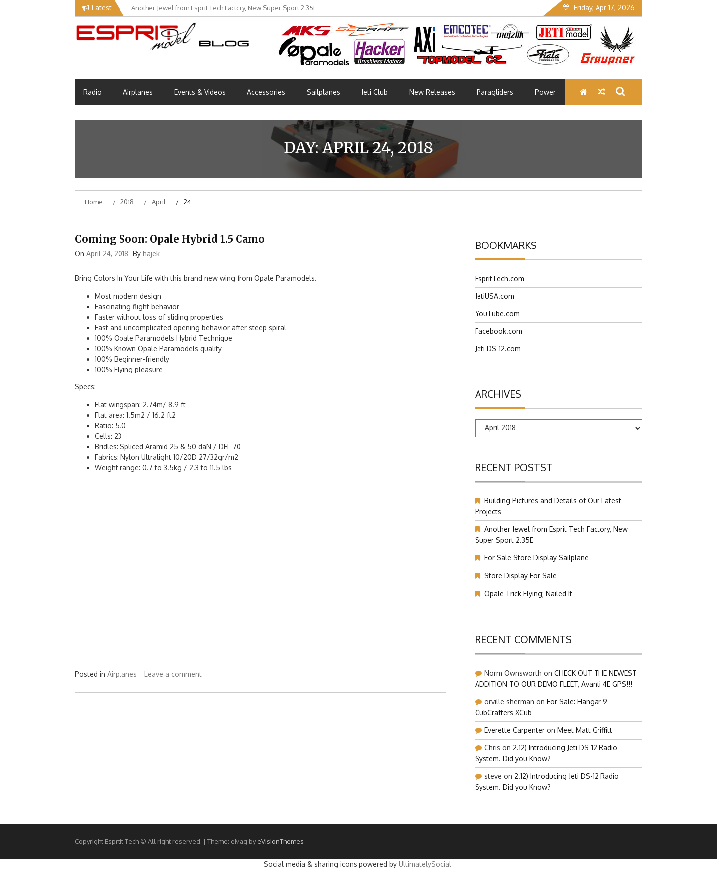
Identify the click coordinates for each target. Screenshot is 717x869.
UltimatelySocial (425, 864)
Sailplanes (323, 92)
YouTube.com (497, 313)
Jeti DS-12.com (498, 348)
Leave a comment (173, 674)
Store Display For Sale (520, 575)
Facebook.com (498, 331)
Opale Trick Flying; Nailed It (528, 593)
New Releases (432, 92)
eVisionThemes (280, 841)
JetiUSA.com (494, 296)
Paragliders (495, 92)
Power (545, 92)
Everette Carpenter (514, 730)
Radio (92, 92)
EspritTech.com (499, 278)
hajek (151, 253)
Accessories (266, 92)
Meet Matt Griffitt (584, 730)
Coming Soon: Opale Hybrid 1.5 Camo (170, 239)
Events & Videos (200, 92)
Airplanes (138, 92)
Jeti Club (374, 92)
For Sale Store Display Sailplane (536, 557)
